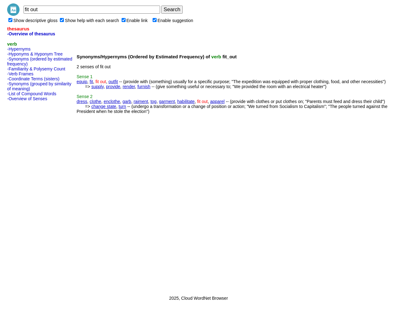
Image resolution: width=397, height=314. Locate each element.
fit (91, 81)
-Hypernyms (18, 49)
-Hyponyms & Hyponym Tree (35, 54)
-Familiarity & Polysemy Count (36, 68)
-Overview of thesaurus (31, 33)
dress (82, 101)
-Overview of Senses (27, 98)
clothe (95, 101)
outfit (113, 81)
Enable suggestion (173, 20)
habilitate (186, 101)
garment (167, 101)
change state (103, 106)
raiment (141, 101)
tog (153, 101)
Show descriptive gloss (32, 20)
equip (82, 81)
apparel (217, 101)
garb (127, 101)
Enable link (135, 20)
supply (97, 86)
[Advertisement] (32, 196)
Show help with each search (89, 20)
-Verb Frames (20, 73)
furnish (143, 86)
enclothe (112, 101)
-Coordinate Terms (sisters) (33, 78)
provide (113, 86)
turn (122, 106)
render (129, 86)
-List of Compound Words (31, 93)
